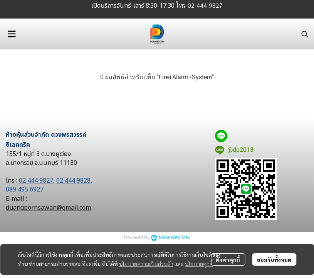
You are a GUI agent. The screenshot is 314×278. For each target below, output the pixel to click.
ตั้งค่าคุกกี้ (228, 259)
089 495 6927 (25, 189)
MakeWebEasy (174, 238)
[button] (304, 34)
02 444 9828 (73, 180)
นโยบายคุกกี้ (199, 263)
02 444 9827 (36, 180)
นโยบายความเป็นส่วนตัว (146, 263)
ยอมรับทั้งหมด (274, 259)
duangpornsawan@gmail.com (48, 207)
